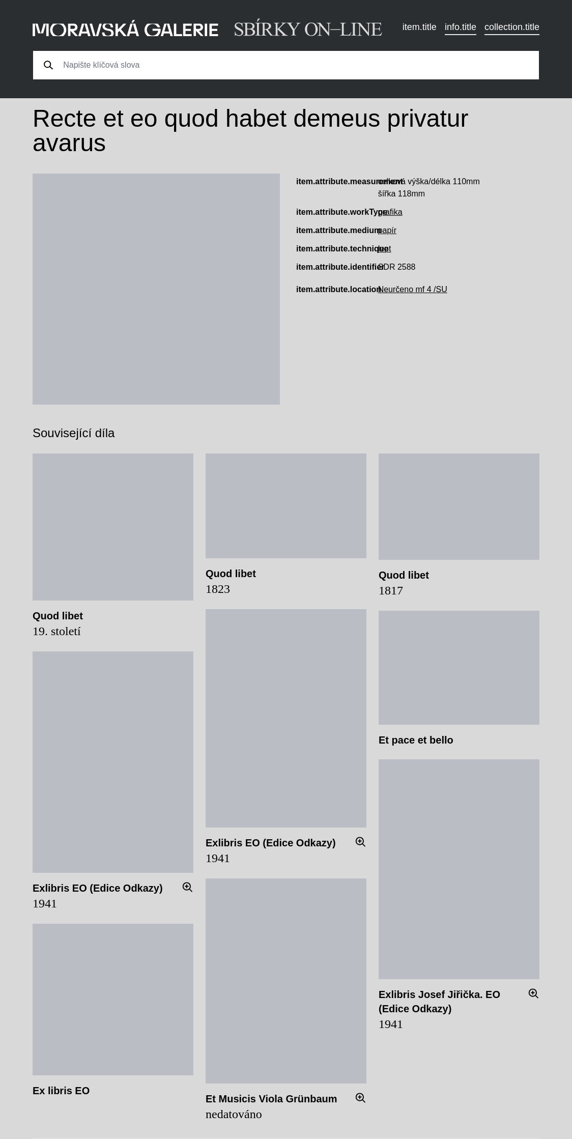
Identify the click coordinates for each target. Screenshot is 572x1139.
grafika (390, 212)
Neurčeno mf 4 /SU (412, 289)
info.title (460, 27)
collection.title (511, 27)
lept (384, 248)
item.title (420, 27)
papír (387, 230)
